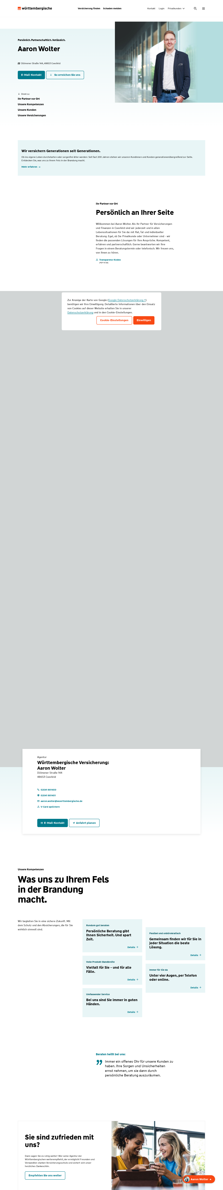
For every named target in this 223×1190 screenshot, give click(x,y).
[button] (29, 99)
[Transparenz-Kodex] (108, 261)
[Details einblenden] (133, 947)
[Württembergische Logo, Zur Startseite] (35, 8)
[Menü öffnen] (203, 8)
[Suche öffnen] (195, 8)
